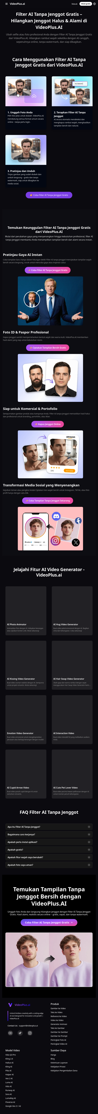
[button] (94, 3)
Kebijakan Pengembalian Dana (64, 1070)
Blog (53, 1058)
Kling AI (8, 1066)
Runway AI (10, 1090)
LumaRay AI (10, 1098)
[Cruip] (17, 4)
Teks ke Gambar (58, 1028)
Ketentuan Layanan (59, 1062)
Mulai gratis (85, 4)
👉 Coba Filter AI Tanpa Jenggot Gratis (49, 195)
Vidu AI (8, 1086)
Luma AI (9, 1082)
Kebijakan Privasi (58, 1066)
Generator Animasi (59, 1024)
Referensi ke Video (59, 1016)
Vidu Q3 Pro (10, 1054)
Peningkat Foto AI (58, 1040)
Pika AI (8, 1070)
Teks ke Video (56, 1012)
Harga (53, 1054)
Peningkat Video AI (59, 1044)
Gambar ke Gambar (59, 1032)
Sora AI (8, 1094)
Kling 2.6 (9, 1058)
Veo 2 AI (9, 1078)
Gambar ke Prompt (59, 1036)
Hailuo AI (9, 1062)
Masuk (74, 4)
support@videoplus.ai (28, 1025)
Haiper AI (9, 1074)
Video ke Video (57, 1020)
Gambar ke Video (58, 1008)
